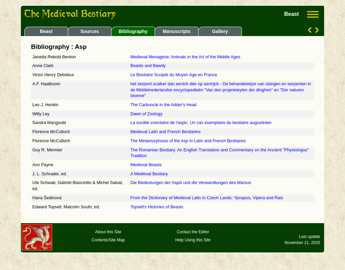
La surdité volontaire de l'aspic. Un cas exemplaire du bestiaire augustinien (201, 122)
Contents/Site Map (108, 240)
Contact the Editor (193, 232)
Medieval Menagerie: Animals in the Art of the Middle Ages (185, 57)
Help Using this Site (193, 240)
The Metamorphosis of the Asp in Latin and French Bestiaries (188, 141)
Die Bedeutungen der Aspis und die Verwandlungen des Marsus (190, 182)
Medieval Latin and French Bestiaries (165, 131)
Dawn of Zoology (146, 114)
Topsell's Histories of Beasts (156, 207)
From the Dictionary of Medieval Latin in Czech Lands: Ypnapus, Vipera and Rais (206, 198)
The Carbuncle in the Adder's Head (163, 104)
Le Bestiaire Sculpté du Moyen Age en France (173, 74)
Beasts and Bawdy (148, 65)
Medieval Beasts (146, 164)
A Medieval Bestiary (149, 174)
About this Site (108, 232)
